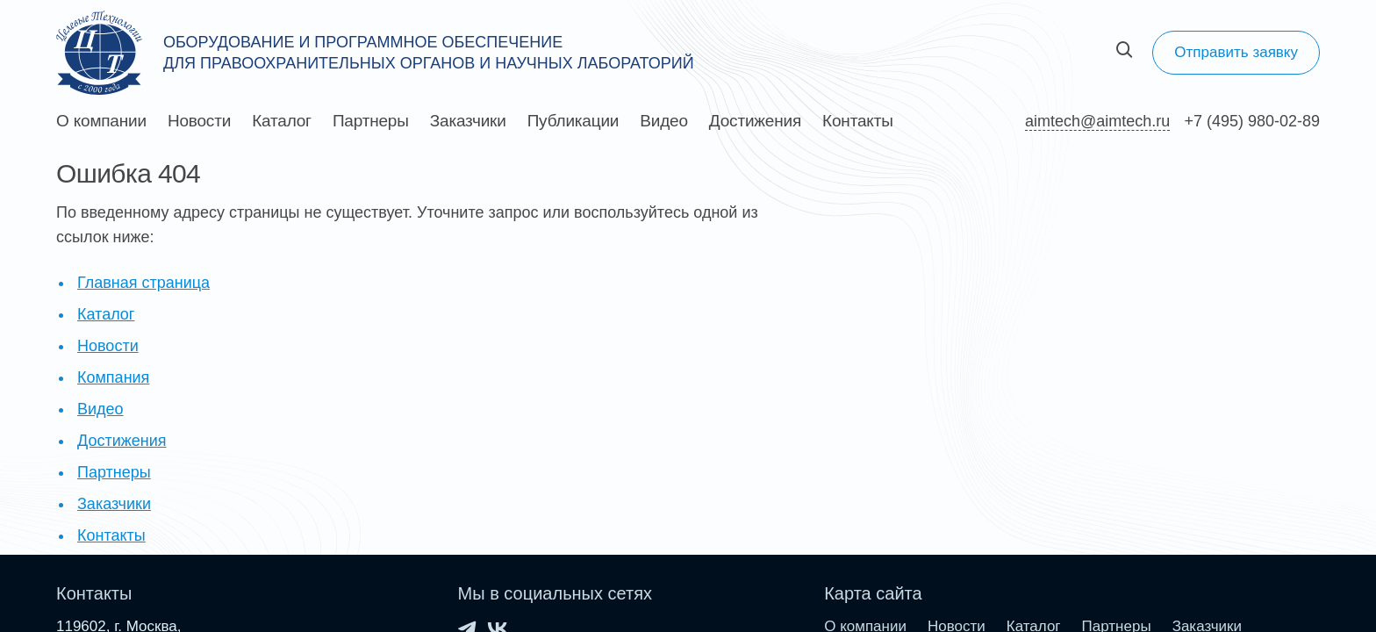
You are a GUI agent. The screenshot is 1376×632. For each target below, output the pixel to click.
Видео (664, 121)
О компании (101, 121)
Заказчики (468, 121)
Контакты (857, 121)
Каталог (282, 121)
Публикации (573, 121)
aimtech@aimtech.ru (1097, 121)
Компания (113, 377)
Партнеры (371, 121)
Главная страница (143, 282)
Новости (199, 121)
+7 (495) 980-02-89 (1252, 121)
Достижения (755, 121)
